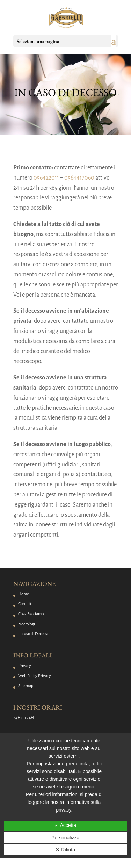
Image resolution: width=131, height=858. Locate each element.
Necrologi (26, 624)
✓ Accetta (65, 825)
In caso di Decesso (33, 634)
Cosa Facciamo (31, 614)
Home (23, 594)
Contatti (25, 604)
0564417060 (79, 178)
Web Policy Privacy (34, 676)
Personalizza (65, 838)
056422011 (46, 178)
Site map (26, 686)
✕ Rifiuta (65, 849)
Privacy (24, 665)
